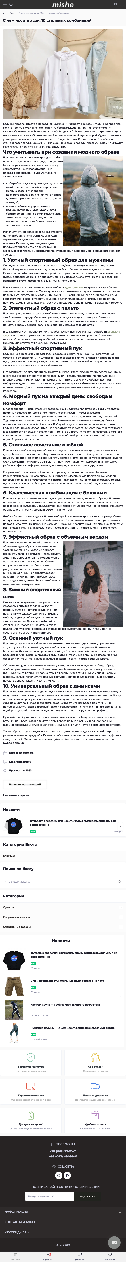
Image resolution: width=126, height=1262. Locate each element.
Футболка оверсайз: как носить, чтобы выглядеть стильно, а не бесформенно (73, 822)
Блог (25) (9, 855)
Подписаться (87, 1196)
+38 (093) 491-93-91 (63, 1156)
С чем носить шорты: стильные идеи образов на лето (67, 980)
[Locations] (115, 4)
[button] (5, 826)
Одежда (8, 907)
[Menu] (5, 4)
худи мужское (74, 287)
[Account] (122, 4)
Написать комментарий (25, 784)
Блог (12, 13)
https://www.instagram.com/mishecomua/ (58, 1175)
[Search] (11, 4)
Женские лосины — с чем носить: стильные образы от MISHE (72, 1028)
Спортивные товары (17, 927)
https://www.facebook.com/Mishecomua (67, 1175)
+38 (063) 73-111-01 (63, 1151)
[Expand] (121, 907)
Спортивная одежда (16, 917)
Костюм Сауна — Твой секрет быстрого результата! (65, 1004)
